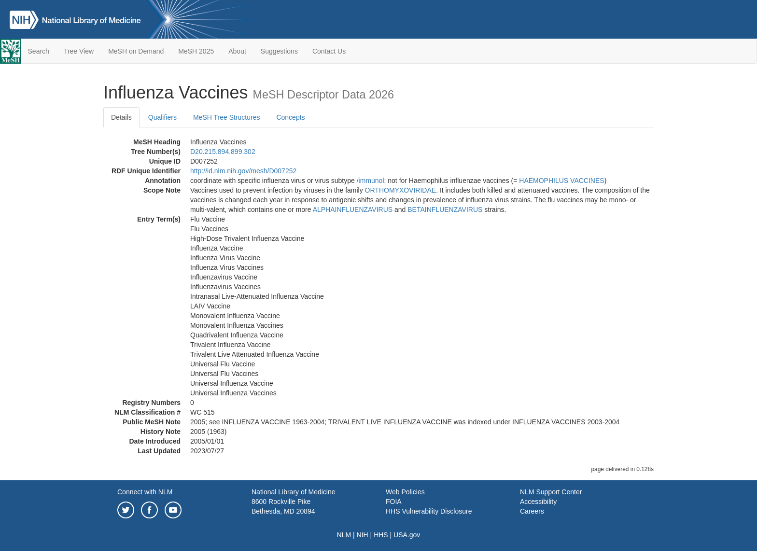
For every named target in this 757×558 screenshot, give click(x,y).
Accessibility (538, 501)
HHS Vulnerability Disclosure (429, 511)
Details (121, 117)
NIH (362, 535)
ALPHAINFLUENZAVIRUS (353, 209)
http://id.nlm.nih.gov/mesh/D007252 (243, 171)
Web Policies (405, 492)
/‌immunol (370, 180)
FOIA (394, 501)
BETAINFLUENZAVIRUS (444, 209)
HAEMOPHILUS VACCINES (561, 180)
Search (38, 51)
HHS (381, 535)
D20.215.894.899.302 (222, 151)
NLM (344, 535)
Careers (532, 511)
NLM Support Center (551, 492)
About (237, 51)
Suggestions (279, 51)
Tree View (79, 51)
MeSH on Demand (136, 51)
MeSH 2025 (196, 51)
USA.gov (406, 535)
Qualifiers (162, 117)
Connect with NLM (144, 492)
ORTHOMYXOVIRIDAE (400, 190)
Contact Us (329, 51)
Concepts (290, 117)
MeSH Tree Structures (226, 117)
